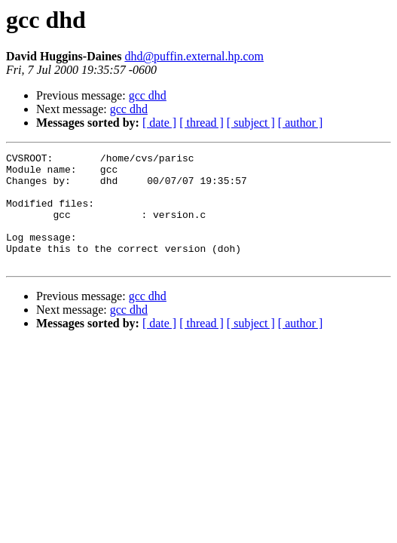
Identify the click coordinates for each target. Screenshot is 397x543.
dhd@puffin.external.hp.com (194, 56)
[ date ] (159, 122)
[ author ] (300, 122)
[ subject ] (251, 122)
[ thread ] (201, 122)
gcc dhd (147, 95)
